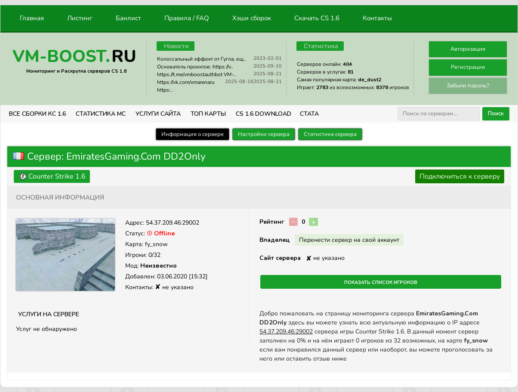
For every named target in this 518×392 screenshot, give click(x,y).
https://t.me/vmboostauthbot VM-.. (196, 74)
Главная (32, 18)
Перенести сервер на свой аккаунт (349, 240)
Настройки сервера (264, 134)
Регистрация (468, 67)
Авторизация (467, 49)
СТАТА (309, 114)
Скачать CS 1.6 (316, 18)
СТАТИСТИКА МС (101, 114)
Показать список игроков (380, 282)
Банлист (128, 18)
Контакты (377, 18)
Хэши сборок (251, 18)
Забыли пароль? (468, 86)
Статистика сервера (330, 134)
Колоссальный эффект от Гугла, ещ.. (201, 59)
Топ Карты (208, 114)
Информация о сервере (192, 134)
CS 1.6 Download (263, 114)
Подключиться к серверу (459, 176)
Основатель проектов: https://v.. (195, 66)
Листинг (79, 18)
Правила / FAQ (186, 18)
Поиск (496, 113)
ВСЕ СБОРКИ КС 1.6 (37, 114)
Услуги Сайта (158, 114)
